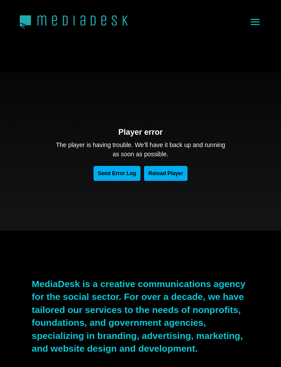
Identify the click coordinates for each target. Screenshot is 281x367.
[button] (255, 22)
